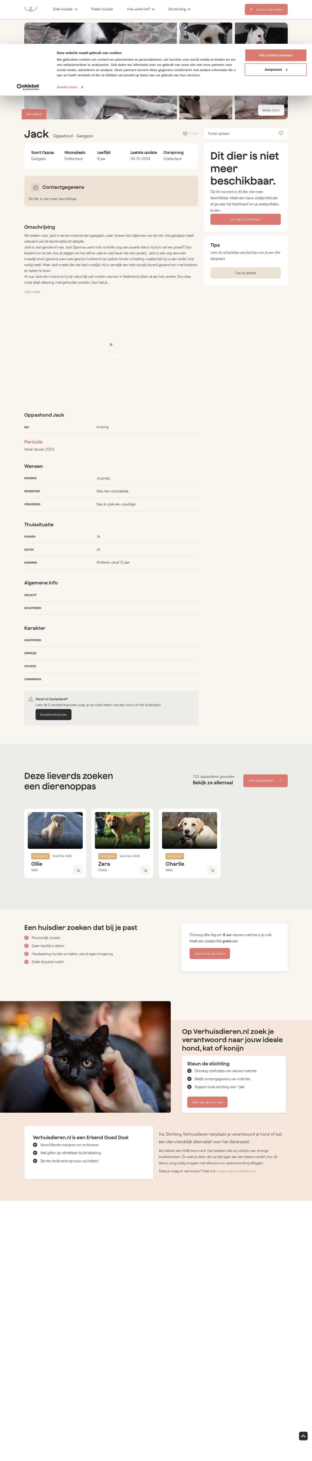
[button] (205, 95)
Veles (169, 870)
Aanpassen (276, 26)
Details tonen (67, 43)
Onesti (102, 870)
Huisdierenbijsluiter (53, 714)
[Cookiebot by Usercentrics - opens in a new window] (28, 43)
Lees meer (32, 292)
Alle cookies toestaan (276, 11)
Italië (34, 870)
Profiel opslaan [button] (245, 133)
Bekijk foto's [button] (271, 110)
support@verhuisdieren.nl (236, 1171)
